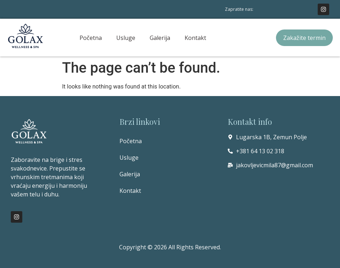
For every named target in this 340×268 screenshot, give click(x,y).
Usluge (125, 38)
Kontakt (195, 38)
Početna (91, 38)
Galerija (160, 38)
